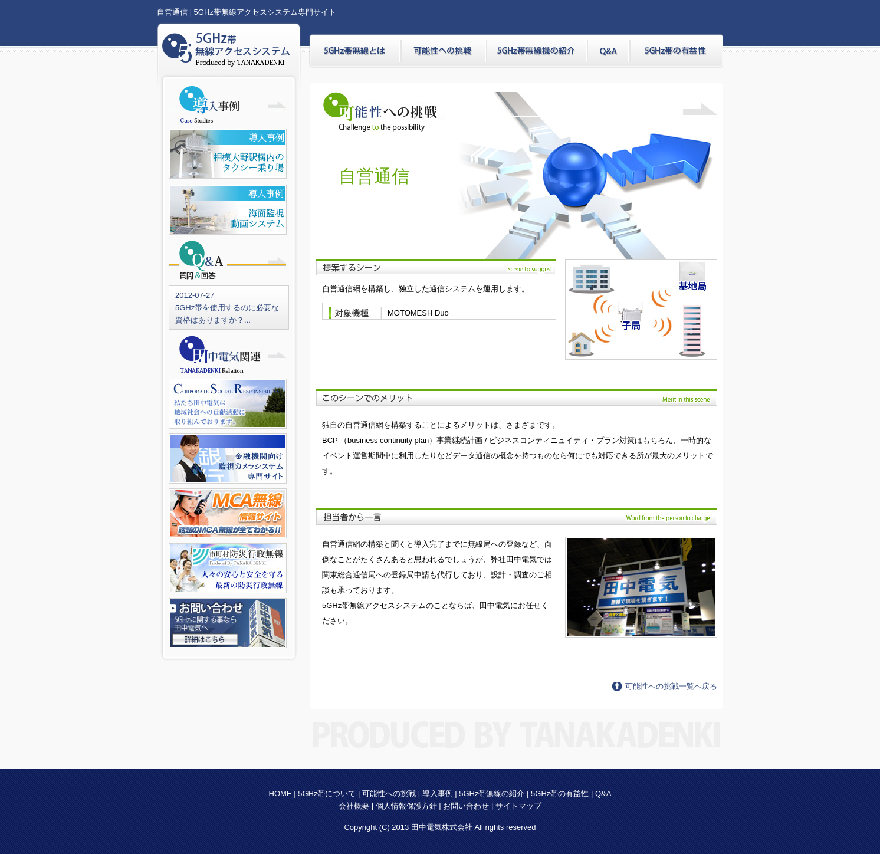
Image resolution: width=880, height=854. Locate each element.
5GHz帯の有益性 (560, 793)
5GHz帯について (327, 793)
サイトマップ (518, 806)
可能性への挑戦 (389, 793)
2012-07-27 (195, 295)
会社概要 (355, 806)
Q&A (603, 793)
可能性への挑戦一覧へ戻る (671, 686)
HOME (280, 793)
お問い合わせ (466, 806)
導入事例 (437, 793)
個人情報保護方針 (406, 806)
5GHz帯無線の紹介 (491, 793)
